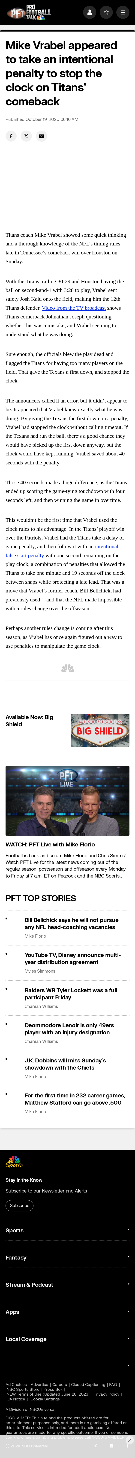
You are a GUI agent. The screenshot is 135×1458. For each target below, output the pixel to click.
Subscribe (19, 1205)
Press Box (53, 1389)
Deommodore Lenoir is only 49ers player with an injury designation (69, 1029)
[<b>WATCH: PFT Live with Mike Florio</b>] (67, 801)
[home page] (29, 12)
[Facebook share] (11, 136)
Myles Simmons (40, 971)
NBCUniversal (42, 1409)
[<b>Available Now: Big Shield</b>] (100, 730)
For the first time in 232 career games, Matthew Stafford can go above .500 (75, 1099)
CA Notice (16, 1399)
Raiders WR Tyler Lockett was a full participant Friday (71, 994)
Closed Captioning (88, 1384)
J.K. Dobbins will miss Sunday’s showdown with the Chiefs (65, 1064)
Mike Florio (35, 936)
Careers (59, 1384)
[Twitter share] (26, 136)
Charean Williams (41, 1006)
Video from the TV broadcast (74, 308)
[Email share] (41, 136)
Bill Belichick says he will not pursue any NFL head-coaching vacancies (72, 924)
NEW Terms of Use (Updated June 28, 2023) (48, 1394)
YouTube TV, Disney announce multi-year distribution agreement (73, 959)
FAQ (113, 1384)
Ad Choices (16, 1384)
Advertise (39, 1384)
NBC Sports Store (23, 1389)
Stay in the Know (24, 1180)
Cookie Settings (45, 1399)
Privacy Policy (106, 1394)
